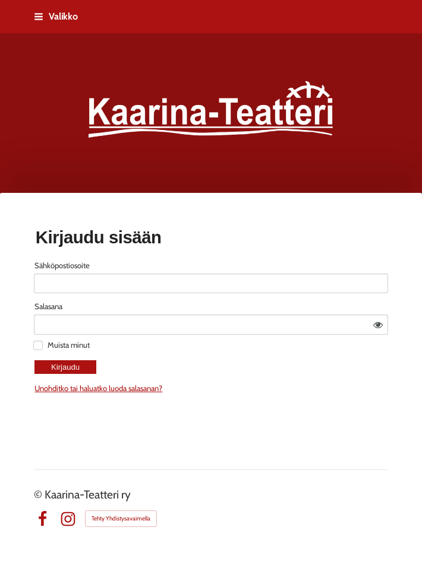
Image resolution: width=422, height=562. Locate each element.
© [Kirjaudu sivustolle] (39, 494)
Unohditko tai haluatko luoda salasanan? (192, 358)
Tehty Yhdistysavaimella (121, 518)
